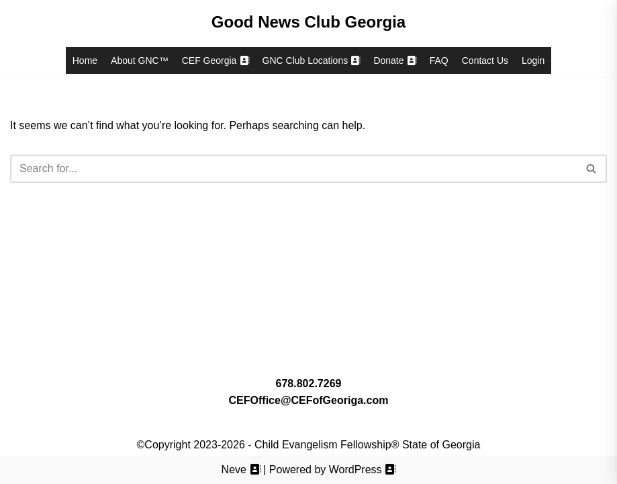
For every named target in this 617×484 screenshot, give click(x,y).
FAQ (439, 60)
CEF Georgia (215, 60)
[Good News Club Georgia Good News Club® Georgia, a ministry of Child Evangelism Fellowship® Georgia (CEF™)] (308, 22)
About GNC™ (140, 60)
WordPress (362, 469)
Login (533, 60)
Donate (394, 60)
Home (85, 60)
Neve (241, 469)
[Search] (293, 169)
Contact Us (485, 60)
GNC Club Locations (312, 60)
